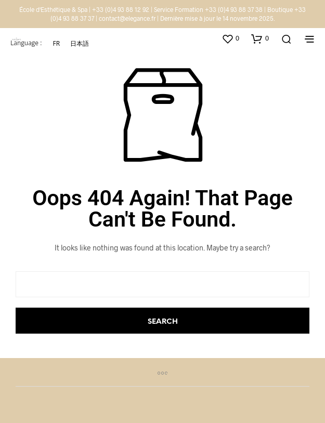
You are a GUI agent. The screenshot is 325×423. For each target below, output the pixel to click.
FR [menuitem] (56, 42)
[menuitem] (56, 43)
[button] (230, 38)
